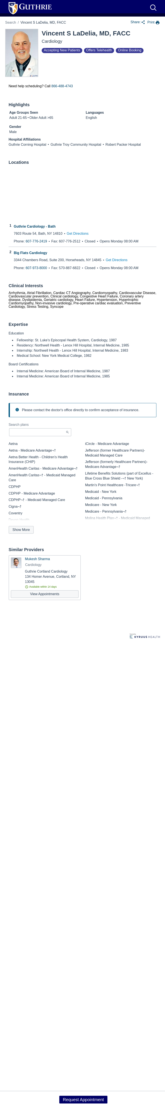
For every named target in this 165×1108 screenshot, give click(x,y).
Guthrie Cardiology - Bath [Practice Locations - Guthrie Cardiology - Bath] (35, 226)
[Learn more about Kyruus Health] (145, 636)
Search (10, 22)
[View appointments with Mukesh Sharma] (45, 594)
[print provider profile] (153, 22)
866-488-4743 (62, 86)
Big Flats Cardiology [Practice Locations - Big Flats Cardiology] (30, 253)
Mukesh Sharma (37, 559)
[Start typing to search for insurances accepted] (40, 432)
